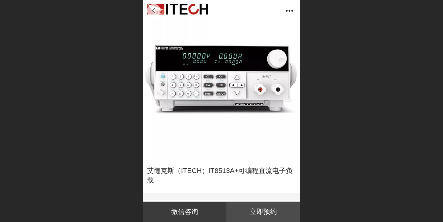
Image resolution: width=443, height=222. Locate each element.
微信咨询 (184, 212)
